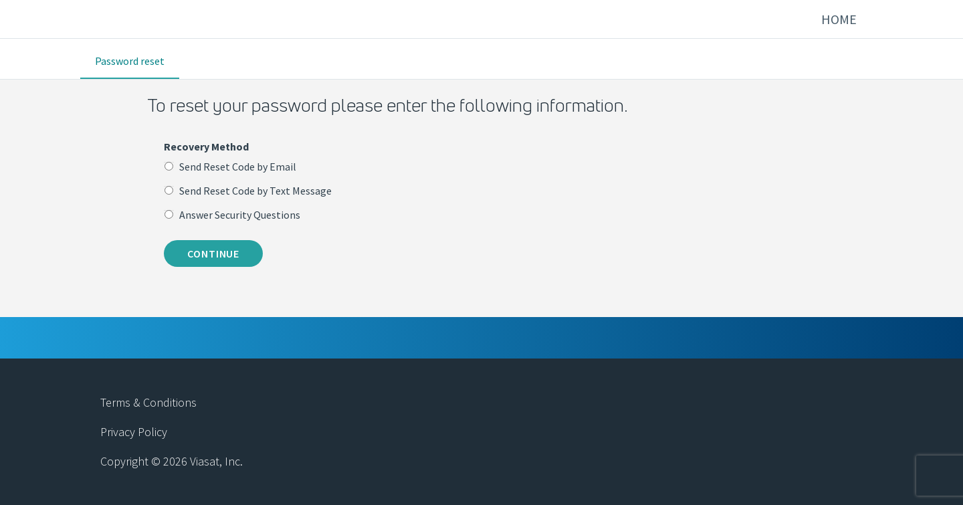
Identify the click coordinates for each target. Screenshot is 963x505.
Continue (213, 253)
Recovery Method (206, 146)
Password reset (130, 61)
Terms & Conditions (148, 402)
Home (839, 19)
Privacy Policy (133, 431)
